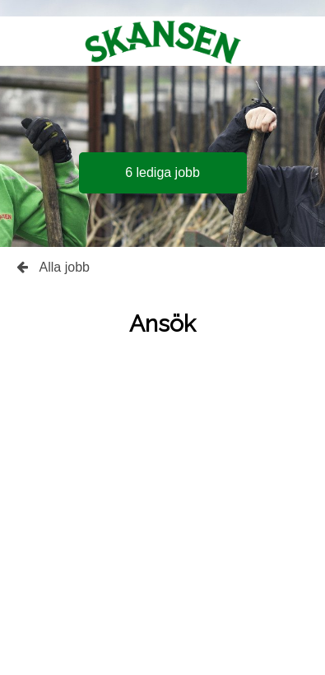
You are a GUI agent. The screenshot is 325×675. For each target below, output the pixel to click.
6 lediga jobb (162, 172)
